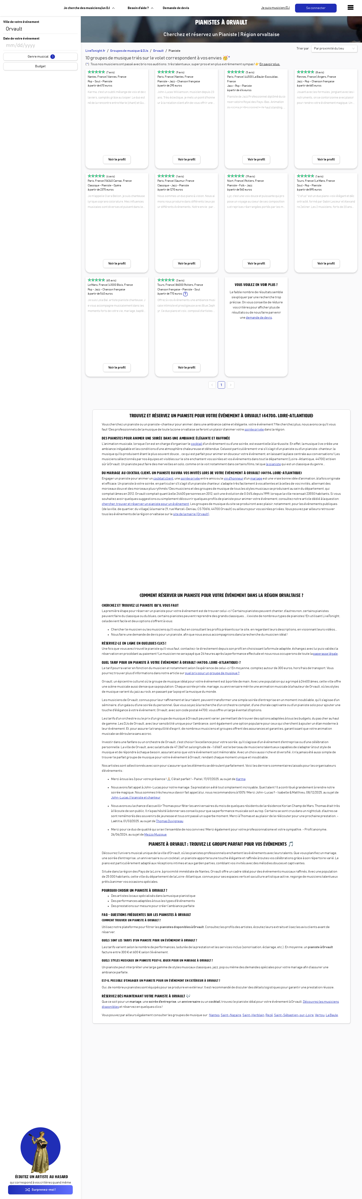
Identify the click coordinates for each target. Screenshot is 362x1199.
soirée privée (254, 429)
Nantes (214, 1015)
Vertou (320, 1015)
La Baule (332, 1015)
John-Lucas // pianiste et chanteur (135, 797)
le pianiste (273, 464)
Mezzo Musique (155, 834)
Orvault (158, 50)
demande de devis (259, 317)
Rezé (269, 1015)
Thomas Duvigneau (169, 821)
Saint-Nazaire (231, 1015)
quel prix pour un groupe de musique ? (212, 673)
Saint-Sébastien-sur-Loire (294, 1015)
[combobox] (40, 29)
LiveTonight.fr (95, 50)
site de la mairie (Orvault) (191, 514)
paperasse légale (325, 653)
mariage (256, 478)
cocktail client (163, 478)
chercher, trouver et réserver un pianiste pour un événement (145, 504)
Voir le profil (117, 159)
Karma (240, 779)
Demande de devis (176, 8)
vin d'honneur (233, 478)
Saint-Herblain (253, 1015)
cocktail (196, 444)
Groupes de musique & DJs (129, 50)
